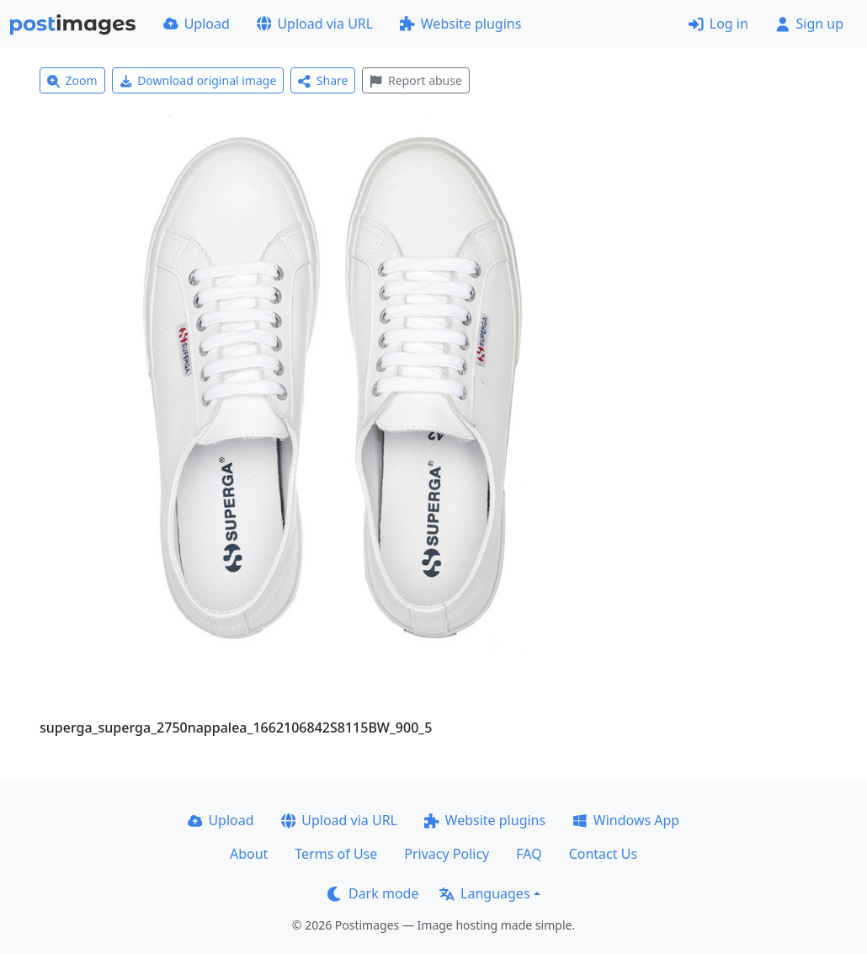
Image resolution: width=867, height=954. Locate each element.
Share (323, 80)
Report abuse (415, 80)
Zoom (72, 80)
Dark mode (372, 893)
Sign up (809, 23)
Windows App (625, 820)
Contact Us (603, 854)
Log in (718, 23)
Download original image (198, 80)
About (249, 854)
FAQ (528, 854)
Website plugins (460, 23)
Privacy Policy (446, 854)
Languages (484, 893)
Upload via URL (315, 23)
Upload (196, 23)
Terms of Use (336, 854)
